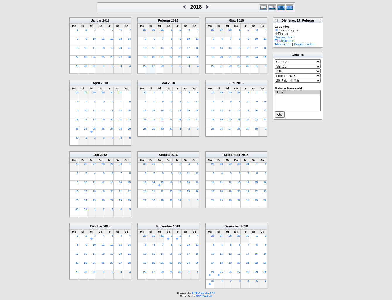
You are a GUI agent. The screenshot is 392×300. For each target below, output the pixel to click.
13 (120, 38)
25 (103, 57)
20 (120, 47)
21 (129, 47)
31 (94, 66)
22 (76, 57)
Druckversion (284, 37)
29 (76, 66)
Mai (164, 83)
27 (120, 57)
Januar (96, 20)
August (164, 154)
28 (129, 57)
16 (85, 47)
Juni (232, 83)
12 (111, 38)
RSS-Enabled (204, 296)
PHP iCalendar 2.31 (203, 293)
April (96, 83)
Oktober (96, 226)
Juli (96, 154)
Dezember (232, 226)
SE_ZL (297, 92)
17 (94, 47)
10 (94, 38)
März (232, 20)
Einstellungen (284, 40)
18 (103, 47)
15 (76, 47)
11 (103, 38)
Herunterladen (304, 44)
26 (111, 57)
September (232, 154)
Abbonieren (283, 44)
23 (85, 57)
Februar (164, 20)
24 (94, 57)
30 (85, 66)
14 (129, 38)
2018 (105, 20)
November (164, 226)
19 (111, 47)
